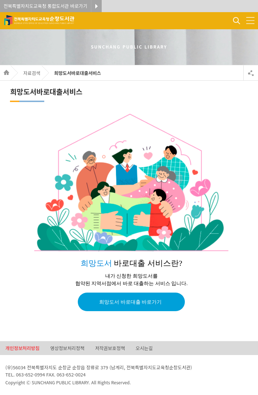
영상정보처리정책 (67, 348)
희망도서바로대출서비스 (77, 73)
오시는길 (144, 348)
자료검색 (31, 73)
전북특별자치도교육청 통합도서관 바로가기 (45, 5)
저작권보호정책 (110, 348)
